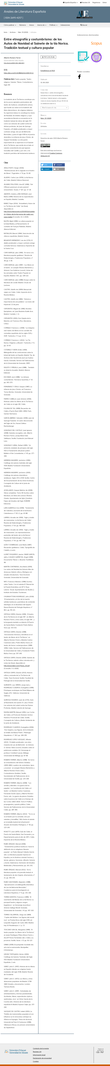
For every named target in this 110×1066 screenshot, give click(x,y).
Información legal (39, 1055)
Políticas (53, 25)
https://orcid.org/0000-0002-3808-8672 (14, 63)
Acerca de (41, 25)
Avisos (31, 25)
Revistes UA (85, 2)
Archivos (13, 32)
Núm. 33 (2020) (23, 32)
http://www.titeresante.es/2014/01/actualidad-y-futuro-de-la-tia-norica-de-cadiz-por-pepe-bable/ (19, 214)
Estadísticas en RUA (48, 71)
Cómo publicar (9, 25)
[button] (46, 164)
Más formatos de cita (49, 108)
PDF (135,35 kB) (49, 57)
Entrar (105, 2)
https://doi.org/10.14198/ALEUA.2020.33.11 (19, 73)
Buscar (83, 25)
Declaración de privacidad (42, 1058)
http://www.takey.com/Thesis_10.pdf (17, 666)
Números (22, 25)
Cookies (36, 1061)
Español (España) (69, 2)
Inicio (5, 32)
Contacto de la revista (41, 1048)
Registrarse (96, 2)
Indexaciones (65, 25)
